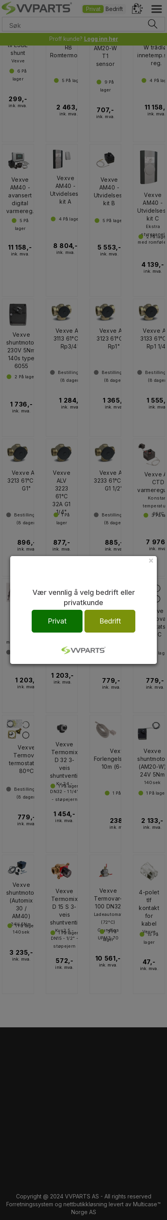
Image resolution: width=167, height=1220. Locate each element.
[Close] (151, 560)
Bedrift (110, 621)
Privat (57, 621)
